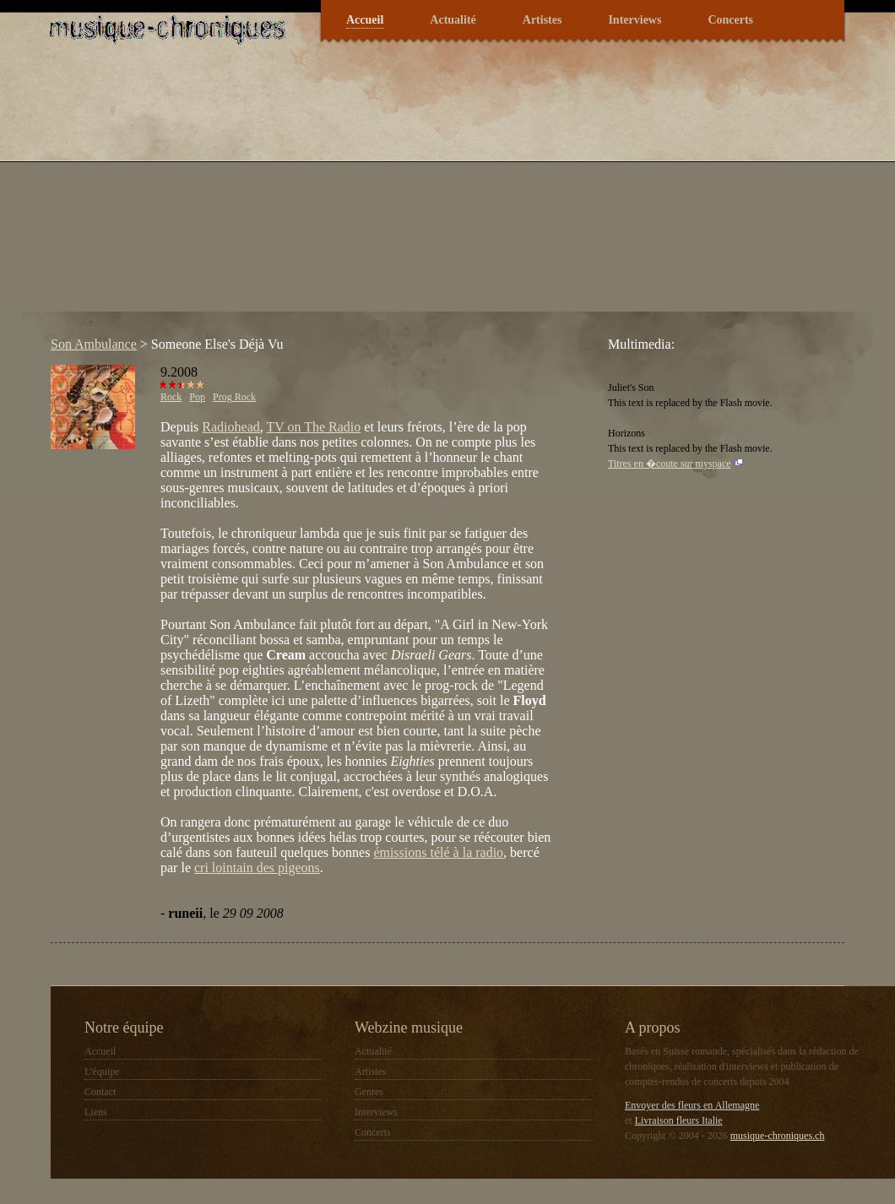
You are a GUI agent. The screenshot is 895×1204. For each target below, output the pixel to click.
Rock (171, 397)
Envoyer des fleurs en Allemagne (692, 1105)
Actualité (452, 20)
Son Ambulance (94, 344)
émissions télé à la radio (438, 852)
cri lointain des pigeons (257, 867)
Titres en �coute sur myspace (669, 463)
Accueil (364, 20)
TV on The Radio (313, 427)
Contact (100, 1092)
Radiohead (230, 427)
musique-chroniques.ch (777, 1136)
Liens (95, 1112)
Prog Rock (234, 397)
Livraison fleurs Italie (679, 1120)
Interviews (634, 20)
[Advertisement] (311, 193)
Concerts (730, 20)
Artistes (542, 20)
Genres (369, 1092)
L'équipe (101, 1071)
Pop (197, 397)
